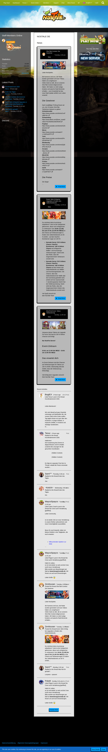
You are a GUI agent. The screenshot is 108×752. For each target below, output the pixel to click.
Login (96, 3)
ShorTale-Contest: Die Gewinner (15, 97)
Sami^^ (7, 94)
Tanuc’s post (52, 397)
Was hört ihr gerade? (11, 109)
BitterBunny (25, 73)
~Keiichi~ (49, 487)
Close (103, 749)
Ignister (8, 40)
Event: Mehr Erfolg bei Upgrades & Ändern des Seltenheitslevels (53, 201)
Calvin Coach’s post (55, 506)
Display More (54, 710)
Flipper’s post (53, 558)
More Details (96, 749)
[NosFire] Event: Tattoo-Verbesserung (53, 312)
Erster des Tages (10, 92)
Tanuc (7, 89)
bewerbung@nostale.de (58, 571)
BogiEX (48, 394)
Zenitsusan (8, 99)
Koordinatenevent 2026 (12, 87)
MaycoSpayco (51, 501)
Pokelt (48, 681)
